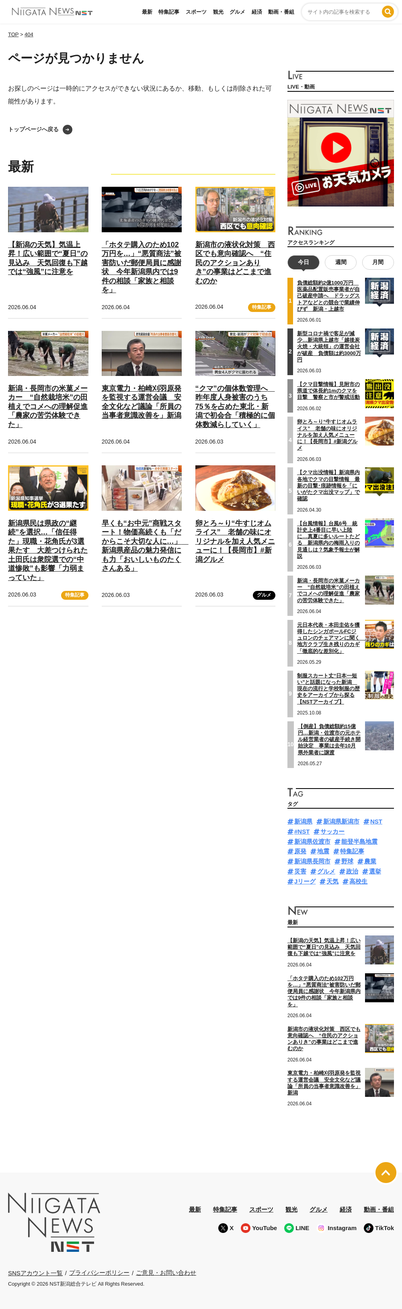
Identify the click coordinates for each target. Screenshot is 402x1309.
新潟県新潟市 (341, 821)
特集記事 (168, 12)
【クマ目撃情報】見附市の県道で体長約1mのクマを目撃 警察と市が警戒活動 (328, 391)
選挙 (375, 871)
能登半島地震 (359, 841)
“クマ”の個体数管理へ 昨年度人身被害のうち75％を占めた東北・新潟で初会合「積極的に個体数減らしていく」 (235, 406)
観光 (218, 12)
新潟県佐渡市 (312, 841)
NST (376, 821)
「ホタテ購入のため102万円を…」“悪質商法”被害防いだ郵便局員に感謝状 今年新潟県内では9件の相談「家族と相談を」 (324, 991)
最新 (147, 12)
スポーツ (196, 12)
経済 (257, 12)
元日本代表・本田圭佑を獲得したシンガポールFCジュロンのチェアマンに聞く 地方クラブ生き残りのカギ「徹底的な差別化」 (331, 637)
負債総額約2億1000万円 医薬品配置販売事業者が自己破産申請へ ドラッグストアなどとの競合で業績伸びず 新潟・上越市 (328, 296)
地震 (323, 851)
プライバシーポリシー (99, 1272)
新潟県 (303, 821)
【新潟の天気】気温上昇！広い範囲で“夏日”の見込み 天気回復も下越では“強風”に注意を (324, 947)
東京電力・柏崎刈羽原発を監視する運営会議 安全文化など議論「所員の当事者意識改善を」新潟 (324, 1083)
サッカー (332, 831)
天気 (332, 881)
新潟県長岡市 (312, 861)
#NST (302, 831)
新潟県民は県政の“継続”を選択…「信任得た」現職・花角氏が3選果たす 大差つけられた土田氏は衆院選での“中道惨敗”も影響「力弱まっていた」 (48, 550)
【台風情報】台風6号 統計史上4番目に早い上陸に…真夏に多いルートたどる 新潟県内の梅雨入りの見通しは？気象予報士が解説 (328, 539)
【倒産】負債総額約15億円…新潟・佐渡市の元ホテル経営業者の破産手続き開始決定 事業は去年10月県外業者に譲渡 (329, 739)
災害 (300, 871)
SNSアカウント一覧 (35, 1272)
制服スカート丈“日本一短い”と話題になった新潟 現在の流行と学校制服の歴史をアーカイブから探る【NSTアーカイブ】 (328, 688)
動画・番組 (281, 12)
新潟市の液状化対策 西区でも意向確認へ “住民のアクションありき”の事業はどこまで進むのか (235, 263)
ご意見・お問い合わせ (166, 1272)
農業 (370, 861)
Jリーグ (305, 881)
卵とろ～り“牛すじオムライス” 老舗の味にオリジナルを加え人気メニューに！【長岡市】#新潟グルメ (235, 541)
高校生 (358, 881)
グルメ (237, 12)
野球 (347, 861)
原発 (300, 851)
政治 (352, 871)
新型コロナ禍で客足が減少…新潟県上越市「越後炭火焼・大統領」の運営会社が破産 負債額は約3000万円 (329, 346)
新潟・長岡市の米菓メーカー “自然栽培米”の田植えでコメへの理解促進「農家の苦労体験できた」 (48, 406)
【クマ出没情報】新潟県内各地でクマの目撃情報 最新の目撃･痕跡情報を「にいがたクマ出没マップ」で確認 (328, 485)
